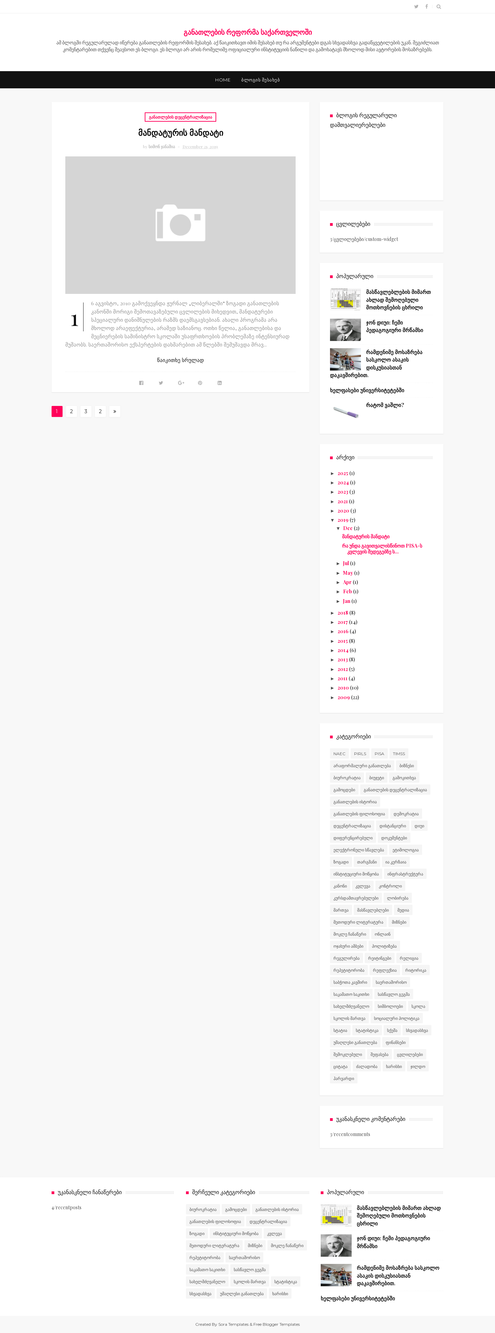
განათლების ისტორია (355, 801)
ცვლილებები (410, 1054)
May (348, 573)
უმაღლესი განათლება (355, 1042)
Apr (348, 582)
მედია (403, 910)
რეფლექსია (385, 970)
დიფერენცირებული (353, 837)
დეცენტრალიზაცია (352, 825)
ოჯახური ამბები (348, 946)
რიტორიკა (415, 970)
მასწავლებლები (373, 910)
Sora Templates (233, 1324)
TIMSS (399, 753)
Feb (348, 591)
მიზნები (399, 922)
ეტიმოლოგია (406, 849)
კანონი (340, 886)
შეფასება (379, 1054)
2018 (343, 612)
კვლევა (362, 886)
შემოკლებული (347, 1054)
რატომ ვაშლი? (385, 404)
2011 (343, 678)
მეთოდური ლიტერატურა (358, 922)
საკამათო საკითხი (351, 994)
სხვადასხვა (417, 1030)
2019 (344, 520)
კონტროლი (390, 886)
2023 (343, 491)
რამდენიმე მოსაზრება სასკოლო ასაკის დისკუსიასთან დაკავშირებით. (398, 1275)
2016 (344, 631)
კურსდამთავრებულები (355, 898)
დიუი (419, 825)
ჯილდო (417, 1066)
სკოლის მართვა (349, 1018)
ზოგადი (341, 861)
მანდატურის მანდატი (180, 132)
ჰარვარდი (343, 1078)
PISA (379, 753)
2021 (343, 501)
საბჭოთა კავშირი (350, 982)
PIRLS (360, 753)
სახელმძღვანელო (351, 1006)
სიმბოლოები (390, 1006)
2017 (343, 622)
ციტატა (340, 1066)
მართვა (341, 910)
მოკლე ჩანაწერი (349, 934)
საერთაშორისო (391, 982)
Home (222, 79)
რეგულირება (346, 958)
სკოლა (418, 1006)
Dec (348, 528)
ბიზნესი (406, 765)
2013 (343, 659)
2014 (344, 650)
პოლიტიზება (384, 946)
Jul (346, 563)
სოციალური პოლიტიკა (396, 1018)
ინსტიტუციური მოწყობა (356, 874)
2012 (343, 669)
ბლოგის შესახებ (260, 79)
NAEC (339, 753)
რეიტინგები (379, 958)
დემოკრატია (406, 813)
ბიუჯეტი (376, 777)
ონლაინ (382, 934)
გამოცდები (344, 789)
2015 (343, 641)
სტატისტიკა (367, 1030)
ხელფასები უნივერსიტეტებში (367, 390)
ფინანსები (396, 1042)
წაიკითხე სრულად (180, 360)
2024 (344, 482)
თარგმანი (367, 861)
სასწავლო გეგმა (394, 994)
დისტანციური (393, 825)
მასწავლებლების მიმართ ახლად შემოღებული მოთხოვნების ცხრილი (398, 299)
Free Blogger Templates (276, 1324)
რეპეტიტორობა (348, 970)
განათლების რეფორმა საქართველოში (248, 31)
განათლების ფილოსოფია (359, 813)
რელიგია (409, 958)
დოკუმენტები (394, 837)
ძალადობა (366, 1066)
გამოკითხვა (404, 777)
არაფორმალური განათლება (362, 765)
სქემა (392, 1030)
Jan (347, 601)
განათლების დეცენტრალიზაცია (180, 117)
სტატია (340, 1030)
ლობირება (397, 898)
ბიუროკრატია (347, 777)
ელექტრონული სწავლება (358, 849)
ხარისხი (394, 1066)
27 (100, 412)
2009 (344, 697)
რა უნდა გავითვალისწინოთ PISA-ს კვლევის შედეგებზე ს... (382, 548)
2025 (343, 473)
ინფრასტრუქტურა (405, 874)
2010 (344, 687)
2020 (344, 510)
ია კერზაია (395, 861)
